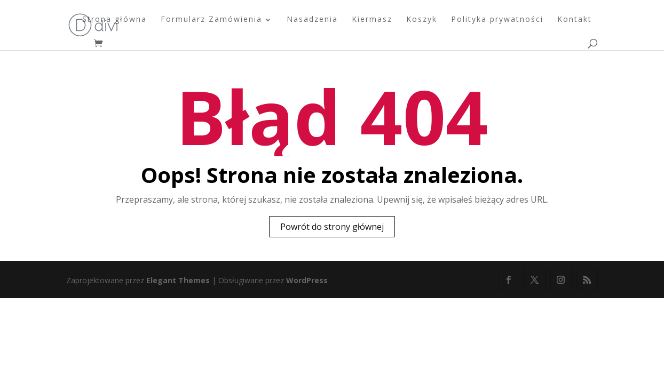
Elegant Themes (178, 280)
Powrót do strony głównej (332, 227)
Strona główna (114, 19)
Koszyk (421, 19)
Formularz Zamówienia (211, 19)
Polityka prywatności (497, 19)
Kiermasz (372, 19)
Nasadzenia (312, 19)
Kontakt (574, 19)
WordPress (307, 280)
